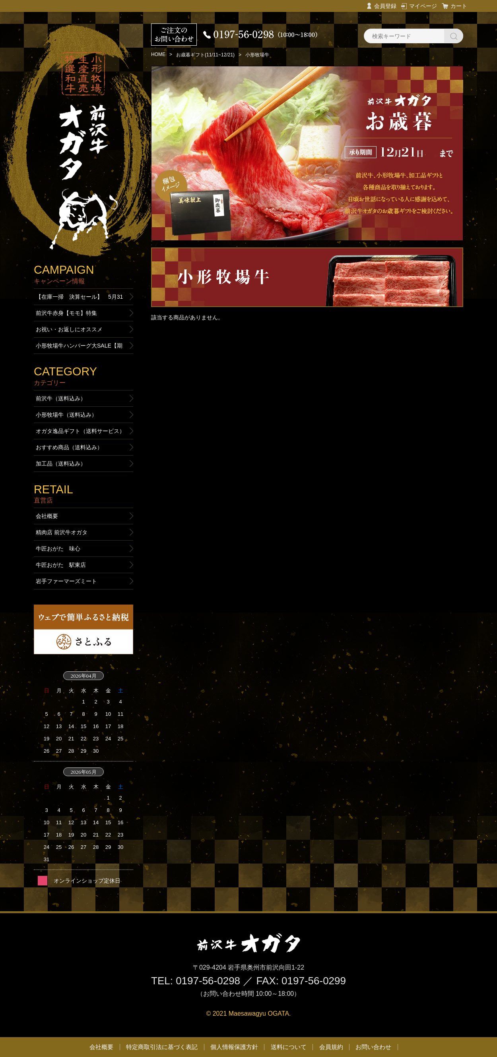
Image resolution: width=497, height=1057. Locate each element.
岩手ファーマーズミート (66, 581)
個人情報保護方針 (234, 1047)
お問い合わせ (373, 1047)
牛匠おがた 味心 (58, 548)
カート (458, 6)
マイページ (423, 6)
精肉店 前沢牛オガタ (61, 532)
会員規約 (331, 1047)
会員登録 (385, 6)
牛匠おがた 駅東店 (61, 565)
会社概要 (47, 516)
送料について (289, 1047)
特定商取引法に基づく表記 (162, 1047)
